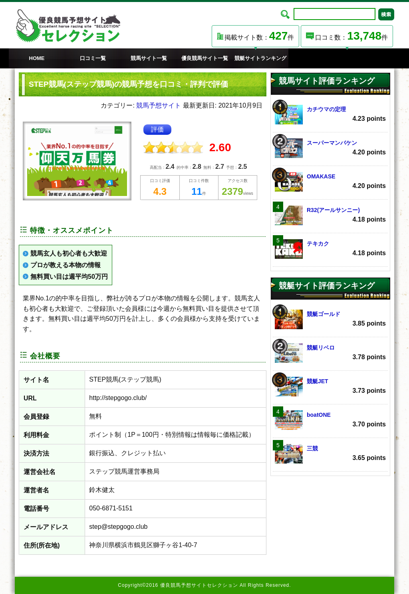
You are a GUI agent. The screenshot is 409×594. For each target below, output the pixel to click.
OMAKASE (330, 182)
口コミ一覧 (93, 58)
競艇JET (330, 386)
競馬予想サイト (158, 105)
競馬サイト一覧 (149, 58)
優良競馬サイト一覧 (204, 58)
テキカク (330, 249)
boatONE (330, 420)
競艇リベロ (330, 353)
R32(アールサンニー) (330, 215)
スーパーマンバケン (330, 148)
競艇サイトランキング (260, 58)
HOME (37, 58)
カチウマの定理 (330, 114)
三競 (330, 454)
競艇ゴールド (330, 319)
